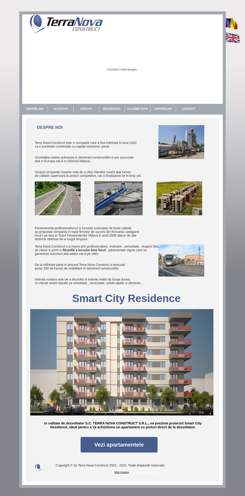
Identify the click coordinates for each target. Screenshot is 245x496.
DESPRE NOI (34, 109)
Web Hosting (121, 472)
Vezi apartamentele (119, 445)
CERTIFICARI (163, 109)
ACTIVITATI (60, 109)
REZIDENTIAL (112, 109)
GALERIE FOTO (137, 109)
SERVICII (86, 109)
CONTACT (189, 109)
